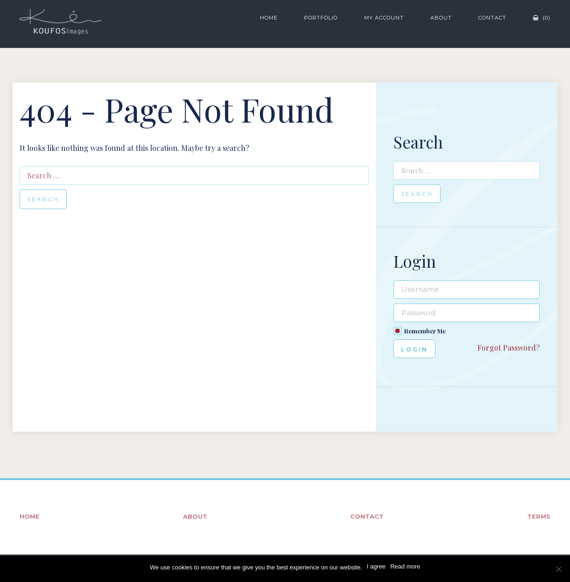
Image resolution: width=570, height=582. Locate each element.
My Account (384, 17)
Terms (538, 516)
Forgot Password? (508, 347)
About (441, 17)
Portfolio (321, 17)
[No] (558, 569)
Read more (405, 566)
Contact (492, 17)
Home (269, 17)
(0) (541, 17)
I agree (375, 566)
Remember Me (425, 331)
